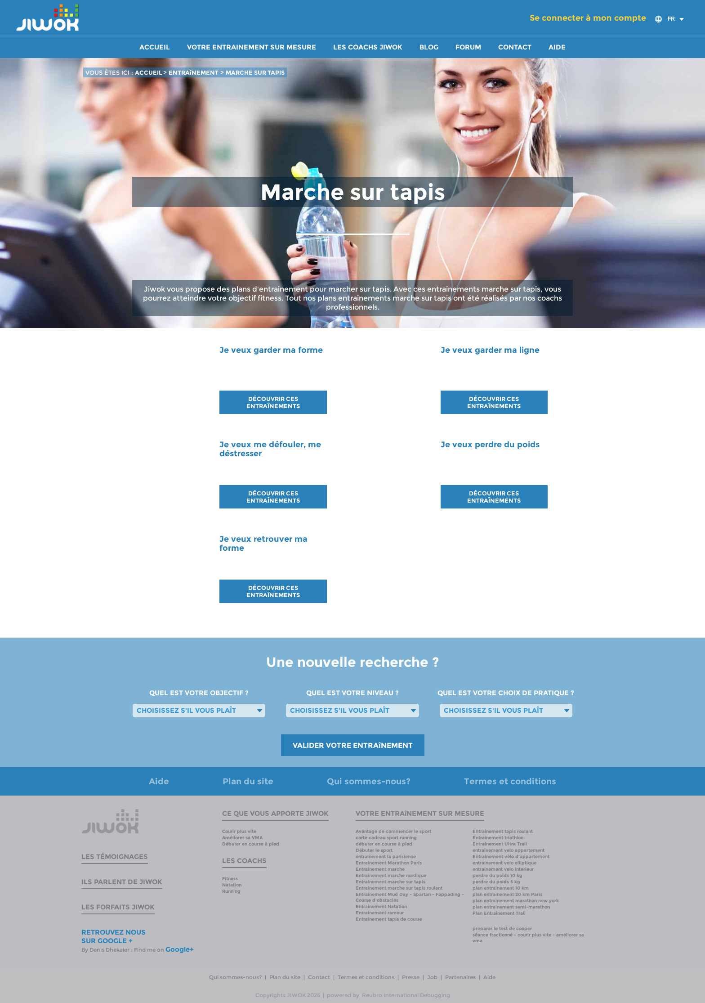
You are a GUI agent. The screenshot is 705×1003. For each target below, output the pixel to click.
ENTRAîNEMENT (194, 72)
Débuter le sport (374, 850)
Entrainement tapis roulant (503, 831)
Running (231, 891)
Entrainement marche (380, 869)
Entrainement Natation (381, 906)
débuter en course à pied (384, 844)
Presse (410, 977)
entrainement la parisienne (386, 856)
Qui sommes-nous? (369, 781)
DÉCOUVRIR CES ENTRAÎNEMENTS (273, 402)
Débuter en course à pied (250, 844)
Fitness (230, 879)
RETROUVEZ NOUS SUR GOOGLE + (113, 936)
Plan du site (248, 781)
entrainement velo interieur (503, 869)
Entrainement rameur (380, 913)
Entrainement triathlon (498, 838)
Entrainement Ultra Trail (500, 844)
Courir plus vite (239, 831)
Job (432, 977)
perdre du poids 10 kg (497, 875)
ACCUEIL (149, 72)
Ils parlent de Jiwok (121, 881)
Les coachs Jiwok (367, 47)
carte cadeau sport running (386, 838)
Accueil (154, 47)
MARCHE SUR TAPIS (255, 72)
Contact (514, 47)
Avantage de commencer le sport (393, 831)
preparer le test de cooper (502, 928)
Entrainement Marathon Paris (389, 863)
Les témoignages (114, 856)
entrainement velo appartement (508, 850)
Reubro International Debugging (406, 995)
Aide (557, 47)
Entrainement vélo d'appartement (511, 856)
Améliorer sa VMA (242, 838)
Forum (468, 47)
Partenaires (460, 977)
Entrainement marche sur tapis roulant (399, 888)
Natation (231, 885)
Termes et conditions (510, 781)
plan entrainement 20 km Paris (507, 894)
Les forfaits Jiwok (118, 907)
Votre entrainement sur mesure (251, 47)
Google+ (179, 949)
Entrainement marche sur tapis (390, 882)
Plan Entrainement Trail (499, 913)
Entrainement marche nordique (391, 875)
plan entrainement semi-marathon (511, 907)
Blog (428, 47)
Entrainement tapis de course (389, 919)
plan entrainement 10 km (501, 888)
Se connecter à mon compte (588, 18)
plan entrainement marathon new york (516, 901)
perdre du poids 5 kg (496, 882)
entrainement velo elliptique (504, 863)
